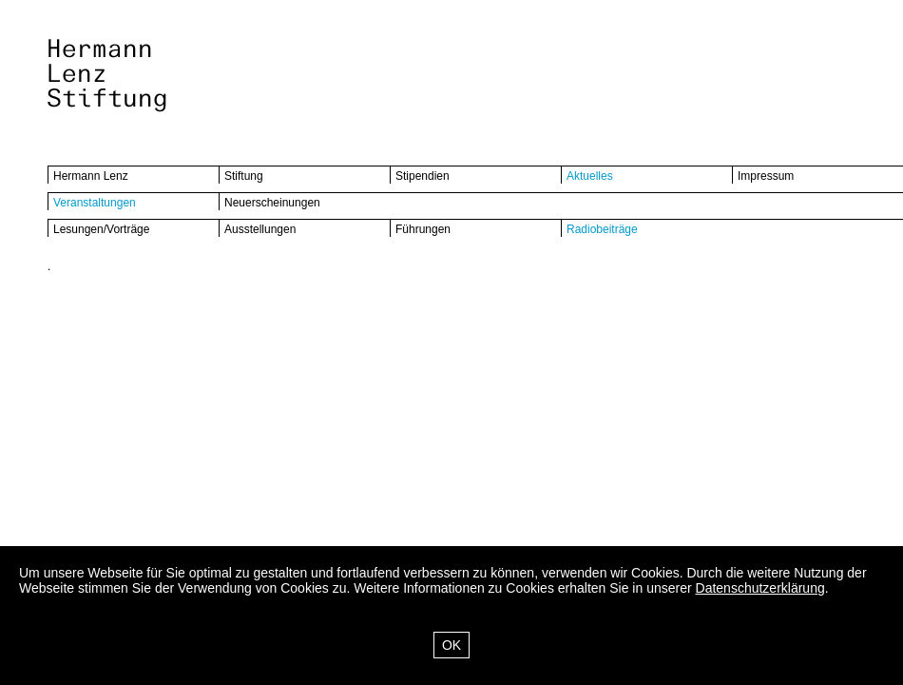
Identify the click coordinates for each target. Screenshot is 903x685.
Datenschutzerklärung (760, 588)
